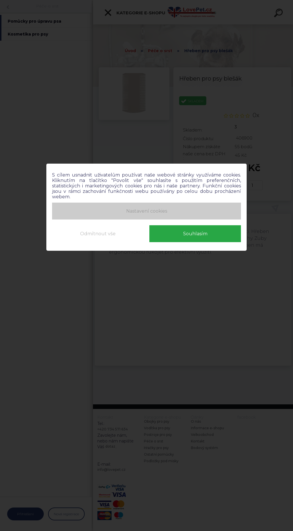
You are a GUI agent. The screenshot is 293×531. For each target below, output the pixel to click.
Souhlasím (195, 233)
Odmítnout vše (98, 233)
